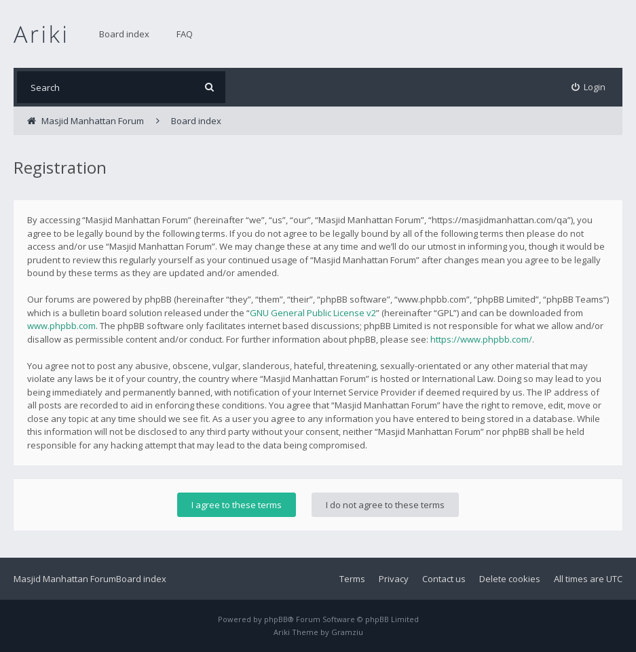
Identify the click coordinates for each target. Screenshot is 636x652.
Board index (124, 34)
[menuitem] (589, 87)
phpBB (276, 619)
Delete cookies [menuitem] (509, 579)
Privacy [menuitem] (394, 579)
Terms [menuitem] (352, 579)
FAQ (184, 34)
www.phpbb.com (61, 326)
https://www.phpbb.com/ (481, 339)
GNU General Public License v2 (313, 313)
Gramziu (347, 632)
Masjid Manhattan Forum (65, 579)
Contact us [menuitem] (444, 579)
